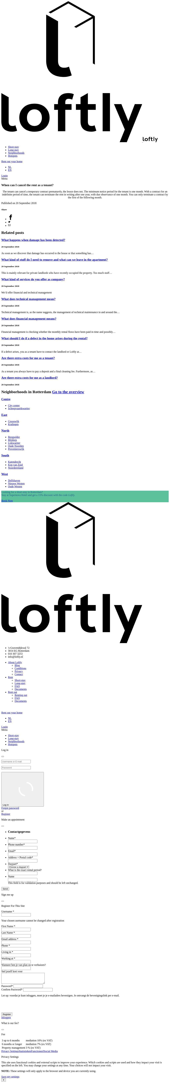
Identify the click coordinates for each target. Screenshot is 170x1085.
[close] (2, 756)
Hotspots (12, 155)
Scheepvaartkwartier (19, 408)
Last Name (8, 932)
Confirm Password (12, 991)
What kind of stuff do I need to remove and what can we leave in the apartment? (54, 259)
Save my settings (10, 1078)
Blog (17, 665)
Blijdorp (12, 440)
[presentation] (26, 1008)
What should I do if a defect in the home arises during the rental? (44, 338)
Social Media (51, 1053)
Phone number (16, 844)
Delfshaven (14, 480)
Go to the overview (68, 392)
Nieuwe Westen (16, 483)
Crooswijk (13, 421)
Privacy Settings (10, 1053)
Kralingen (13, 424)
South (5, 455)
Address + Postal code (20, 857)
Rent (10, 677)
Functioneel (37, 1053)
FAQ (17, 686)
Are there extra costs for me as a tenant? (28, 358)
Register (5, 814)
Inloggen (6, 1019)
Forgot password (10, 808)
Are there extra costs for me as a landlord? (29, 377)
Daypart (13, 863)
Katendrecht (14, 461)
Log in (22, 789)
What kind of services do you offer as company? (33, 279)
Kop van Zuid (15, 464)
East (4, 415)
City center (14, 405)
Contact (19, 674)
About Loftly (15, 662)
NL (9, 167)
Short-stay (13, 146)
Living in (7, 952)
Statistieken (25, 1053)
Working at (8, 958)
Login (4, 175)
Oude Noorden (16, 446)
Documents (21, 689)
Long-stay (13, 149)
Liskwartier (14, 443)
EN (9, 170)
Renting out (21, 695)
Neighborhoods (16, 152)
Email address (9, 939)
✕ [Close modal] (3, 1082)
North (5, 430)
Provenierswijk (16, 449)
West (4, 474)
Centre (5, 399)
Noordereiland (15, 467)
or (2, 811)
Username (7, 911)
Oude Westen (15, 486)
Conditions (20, 668)
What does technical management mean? (28, 299)
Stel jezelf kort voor (12, 971)
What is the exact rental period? (25, 870)
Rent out (12, 692)
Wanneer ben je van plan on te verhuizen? (23, 964)
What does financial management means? (28, 318)
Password (7, 988)
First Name (8, 926)
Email (12, 851)
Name (12, 838)
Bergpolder (14, 437)
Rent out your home (12, 161)
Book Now (7, 500)
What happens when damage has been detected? (33, 240)
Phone (5, 945)
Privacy (19, 671)
